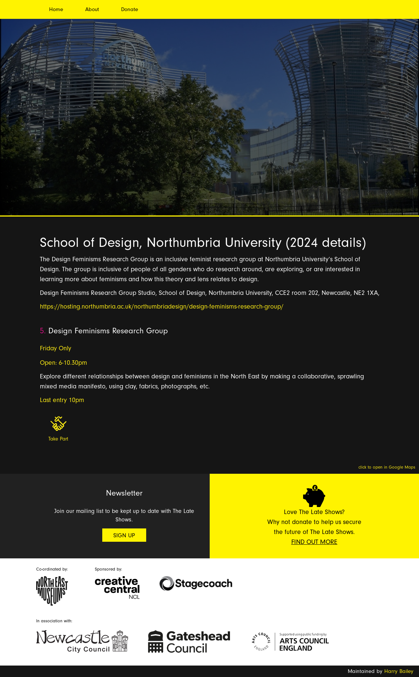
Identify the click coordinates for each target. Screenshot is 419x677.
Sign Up (124, 535)
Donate (129, 9)
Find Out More (314, 542)
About (92, 9)
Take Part (58, 439)
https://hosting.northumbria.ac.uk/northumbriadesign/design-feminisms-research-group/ (162, 306)
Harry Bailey (398, 671)
